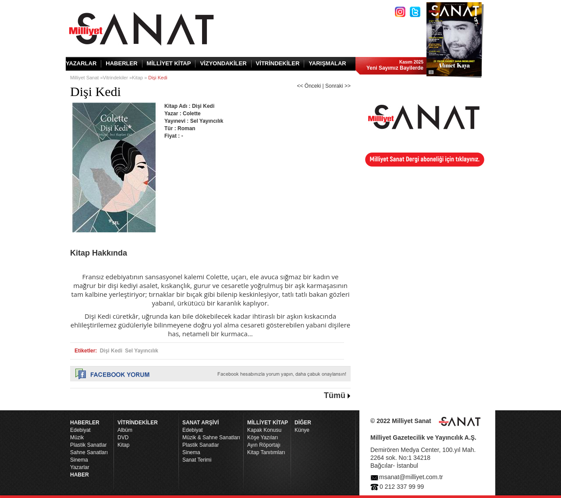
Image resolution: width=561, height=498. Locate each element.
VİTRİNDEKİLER (278, 63)
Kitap (123, 445)
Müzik (77, 437)
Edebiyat (80, 430)
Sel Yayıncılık (141, 351)
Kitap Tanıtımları (266, 452)
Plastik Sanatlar (88, 445)
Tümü (334, 395)
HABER (79, 475)
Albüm (124, 430)
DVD (122, 437)
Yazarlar (79, 467)
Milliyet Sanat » (86, 77)
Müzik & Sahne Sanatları (211, 437)
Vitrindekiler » (117, 77)
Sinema (79, 460)
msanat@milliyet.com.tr (411, 476)
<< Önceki (309, 86)
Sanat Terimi (196, 460)
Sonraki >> (338, 86)
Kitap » (140, 77)
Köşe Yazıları (262, 437)
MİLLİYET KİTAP (169, 63)
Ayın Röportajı (263, 445)
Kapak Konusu (264, 430)
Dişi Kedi (111, 351)
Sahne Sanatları (89, 452)
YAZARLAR (81, 63)
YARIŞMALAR (327, 63)
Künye (302, 430)
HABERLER (121, 63)
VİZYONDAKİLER (223, 63)
